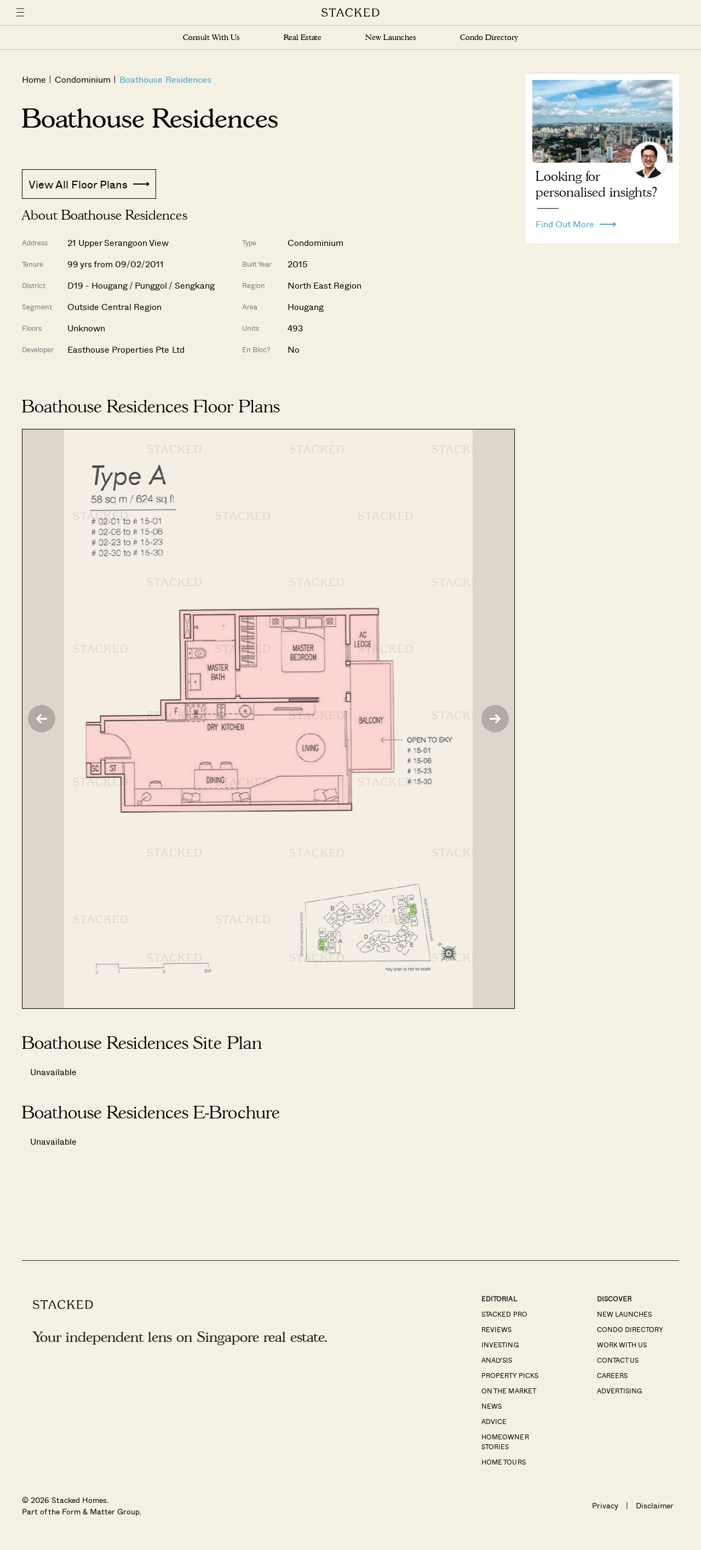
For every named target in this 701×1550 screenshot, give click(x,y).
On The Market (508, 1391)
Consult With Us (211, 37)
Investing (499, 1345)
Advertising (619, 1391)
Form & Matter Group (100, 1511)
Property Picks (509, 1375)
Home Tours (503, 1462)
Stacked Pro (504, 1314)
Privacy (605, 1505)
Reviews (496, 1329)
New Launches (390, 37)
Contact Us (618, 1360)
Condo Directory (489, 37)
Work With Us (622, 1345)
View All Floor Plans (89, 184)
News (491, 1406)
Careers (612, 1375)
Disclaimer (655, 1505)
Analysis (496, 1360)
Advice (494, 1421)
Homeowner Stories (504, 1441)
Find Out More (576, 221)
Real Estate (302, 37)
